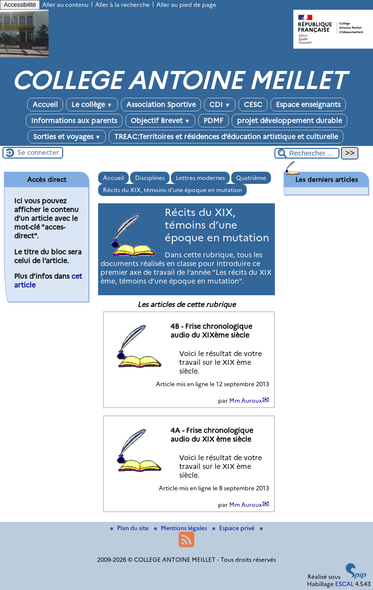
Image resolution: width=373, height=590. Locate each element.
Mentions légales (181, 528)
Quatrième (251, 177)
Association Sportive (161, 104)
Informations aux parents (74, 120)
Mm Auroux (245, 400)
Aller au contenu (65, 4)
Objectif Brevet (160, 120)
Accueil (45, 104)
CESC (253, 104)
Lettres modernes (200, 177)
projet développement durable (289, 120)
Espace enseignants (308, 104)
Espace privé (234, 528)
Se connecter (38, 152)
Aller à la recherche (122, 4)
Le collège (92, 104)
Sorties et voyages (67, 136)
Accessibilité (20, 4)
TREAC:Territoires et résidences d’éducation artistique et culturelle (226, 136)
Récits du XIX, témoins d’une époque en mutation (172, 190)
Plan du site (130, 528)
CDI (220, 104)
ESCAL (344, 584)
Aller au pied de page (186, 4)
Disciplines (150, 177)
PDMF (213, 120)
